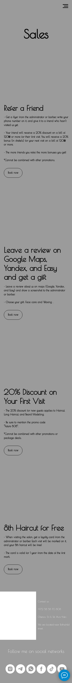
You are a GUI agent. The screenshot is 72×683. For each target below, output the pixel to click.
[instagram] (10, 669)
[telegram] (20, 669)
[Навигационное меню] (65, 6)
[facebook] (41, 669)
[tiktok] (51, 669)
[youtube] (62, 669)
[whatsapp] (31, 669)
